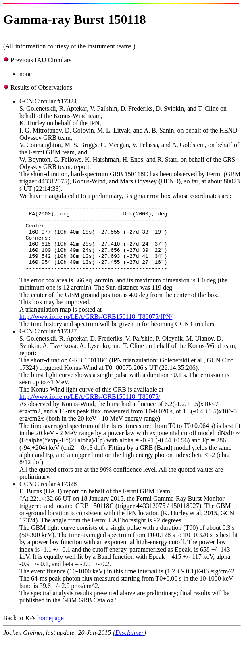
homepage (50, 631)
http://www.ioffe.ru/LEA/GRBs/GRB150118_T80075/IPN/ (95, 329)
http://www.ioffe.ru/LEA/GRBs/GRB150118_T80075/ (89, 410)
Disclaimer (129, 645)
